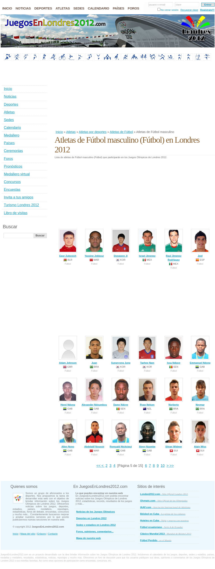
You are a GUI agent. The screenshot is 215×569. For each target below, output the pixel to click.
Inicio (59, 132)
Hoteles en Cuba (164, 520)
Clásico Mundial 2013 (165, 533)
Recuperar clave (189, 10)
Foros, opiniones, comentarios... (95, 531)
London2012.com (164, 494)
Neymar (200, 392)
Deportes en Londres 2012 (91, 518)
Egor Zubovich (68, 243)
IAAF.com (165, 507)
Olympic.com (164, 500)
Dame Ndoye (121, 392)
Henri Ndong (68, 392)
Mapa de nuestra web (88, 538)
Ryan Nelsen (147, 392)
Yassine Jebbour (94, 243)
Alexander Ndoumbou (94, 392)
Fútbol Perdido (156, 540)
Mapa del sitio (27, 533)
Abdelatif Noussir (94, 434)
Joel (200, 243)
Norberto (174, 392)
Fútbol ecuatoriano (161, 527)
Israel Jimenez (147, 243)
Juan (94, 350)
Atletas (71, 132)
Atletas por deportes (93, 132)
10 (163, 466)
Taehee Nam (147, 350)
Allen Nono (68, 434)
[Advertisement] (96, 96)
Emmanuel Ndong (200, 350)
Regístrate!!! (207, 10)
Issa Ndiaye (174, 350)
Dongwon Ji (121, 243)
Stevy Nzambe (147, 434)
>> (171, 466)
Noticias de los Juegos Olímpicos (95, 511)
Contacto (53, 533)
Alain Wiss (200, 434)
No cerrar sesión (170, 10)
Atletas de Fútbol (121, 132)
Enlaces (41, 533)
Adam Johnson (68, 350)
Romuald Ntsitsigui (121, 434)
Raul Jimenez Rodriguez (174, 245)
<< (98, 466)
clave (178, 4)
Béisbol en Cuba (162, 514)
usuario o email (157, 4)
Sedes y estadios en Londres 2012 (96, 525)
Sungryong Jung (120, 350)
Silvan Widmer (174, 434)
